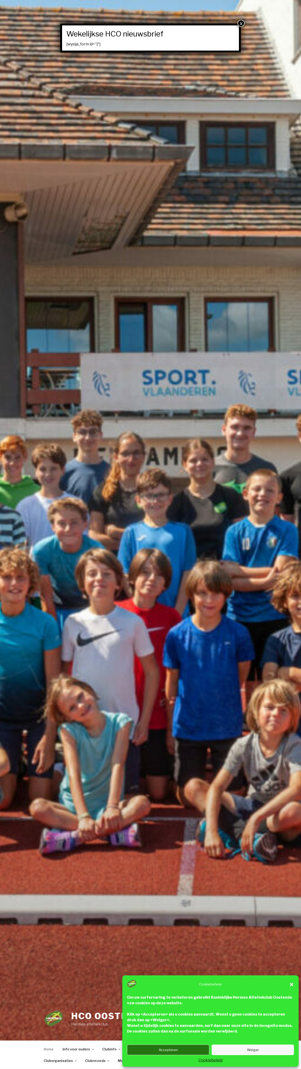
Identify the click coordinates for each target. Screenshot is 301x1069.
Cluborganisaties (60, 1061)
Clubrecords (97, 1061)
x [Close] (241, 23)
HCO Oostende (109, 1016)
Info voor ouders (79, 1049)
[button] (291, 984)
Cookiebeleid (210, 1060)
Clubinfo (111, 1049)
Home (49, 1049)
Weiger (253, 1050)
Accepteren (168, 1050)
